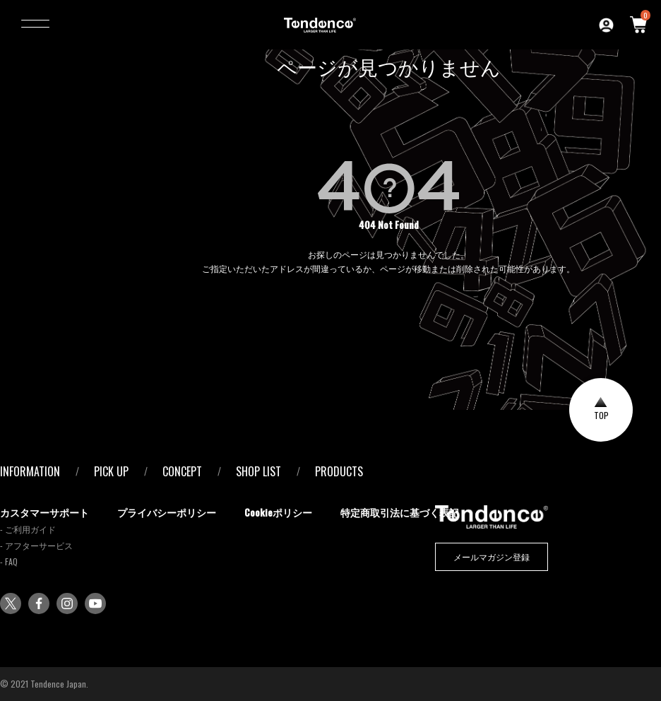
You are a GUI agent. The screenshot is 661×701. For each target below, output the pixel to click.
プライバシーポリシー (166, 512)
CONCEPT (182, 471)
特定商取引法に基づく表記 (399, 512)
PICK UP (111, 471)
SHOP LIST (258, 471)
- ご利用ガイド (28, 529)
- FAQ (9, 561)
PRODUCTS (339, 471)
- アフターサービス (36, 545)
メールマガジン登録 (491, 556)
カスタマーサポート (44, 512)
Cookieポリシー (278, 512)
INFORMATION (30, 471)
